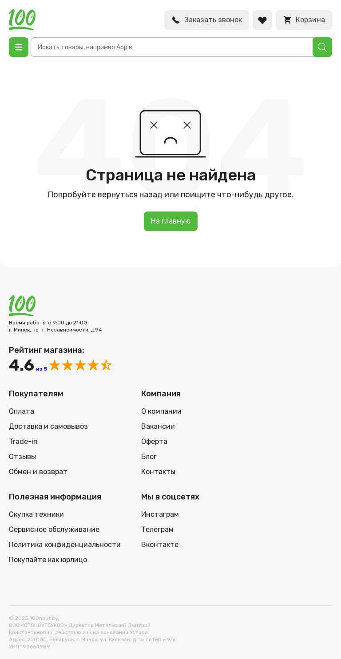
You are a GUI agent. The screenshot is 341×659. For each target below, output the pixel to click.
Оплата (21, 411)
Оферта (154, 441)
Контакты (158, 471)
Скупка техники (36, 514)
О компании (161, 411)
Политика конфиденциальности (65, 544)
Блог (149, 456)
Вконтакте (159, 544)
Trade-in (23, 441)
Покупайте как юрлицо (48, 559)
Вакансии (158, 426)
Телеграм (157, 529)
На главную (170, 221)
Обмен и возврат (38, 471)
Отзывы (22, 456)
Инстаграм (160, 514)
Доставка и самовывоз (48, 426)
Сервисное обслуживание (54, 529)
